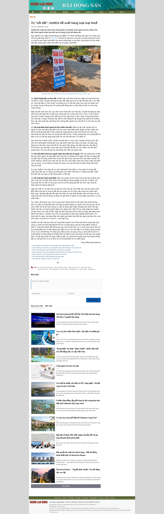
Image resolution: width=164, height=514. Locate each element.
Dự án (42, 12)
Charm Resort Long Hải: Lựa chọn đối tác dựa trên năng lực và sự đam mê (56, 248)
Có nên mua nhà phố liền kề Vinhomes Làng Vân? (76, 418)
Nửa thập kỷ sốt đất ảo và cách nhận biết (45, 259)
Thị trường (53, 12)
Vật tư (122, 12)
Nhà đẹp (65, 12)
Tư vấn (101, 12)
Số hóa (112, 12)
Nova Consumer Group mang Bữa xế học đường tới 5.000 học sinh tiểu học (57, 252)
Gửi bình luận (93, 300)
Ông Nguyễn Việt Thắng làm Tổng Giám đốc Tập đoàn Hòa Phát (53, 245)
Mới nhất (48, 306)
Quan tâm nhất (37, 306)
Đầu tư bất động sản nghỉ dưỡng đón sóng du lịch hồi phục (51, 250)
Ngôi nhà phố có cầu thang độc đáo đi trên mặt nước (49, 254)
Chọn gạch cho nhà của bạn (67, 366)
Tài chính (76, 12)
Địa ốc (33, 17)
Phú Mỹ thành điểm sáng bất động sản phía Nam (48, 256)
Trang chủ (57, 498)
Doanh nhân (89, 12)
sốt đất (54, 38)
